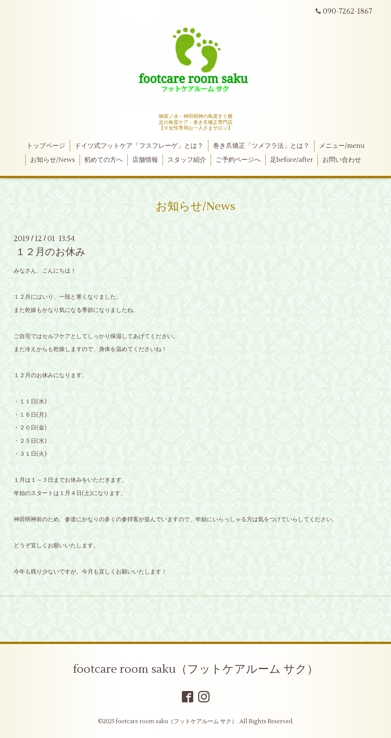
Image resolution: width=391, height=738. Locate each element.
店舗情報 (145, 160)
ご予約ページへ (238, 160)
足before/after (291, 160)
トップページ (46, 146)
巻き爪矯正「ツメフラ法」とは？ (261, 146)
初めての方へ (103, 160)
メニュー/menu (341, 146)
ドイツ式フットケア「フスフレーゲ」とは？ (139, 146)
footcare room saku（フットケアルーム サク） (195, 669)
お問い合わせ (341, 160)
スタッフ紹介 (186, 160)
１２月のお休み (51, 252)
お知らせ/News (52, 160)
